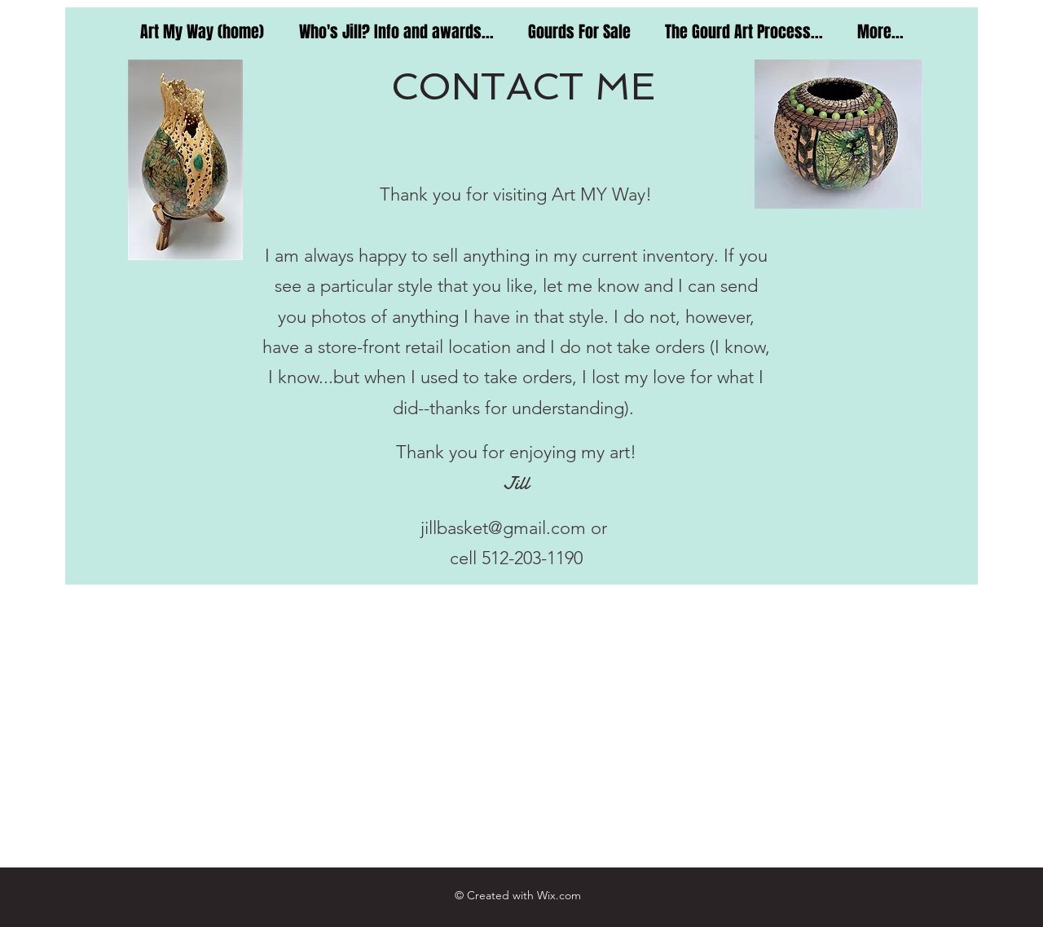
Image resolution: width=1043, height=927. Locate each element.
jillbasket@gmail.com (503, 528)
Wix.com (559, 895)
